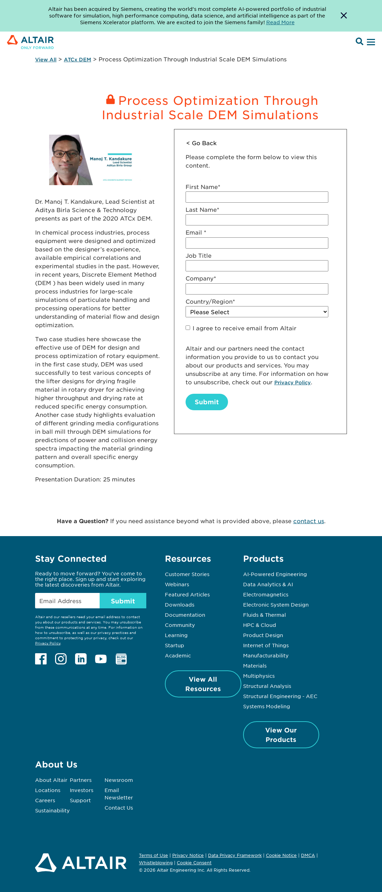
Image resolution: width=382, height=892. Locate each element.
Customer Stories (187, 574)
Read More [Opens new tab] (280, 22)
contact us (308, 520)
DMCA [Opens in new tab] (308, 855)
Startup (174, 645)
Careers (45, 800)
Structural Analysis (267, 686)
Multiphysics (259, 676)
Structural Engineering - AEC (280, 696)
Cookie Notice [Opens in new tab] (281, 855)
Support (80, 800)
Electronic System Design (276, 604)
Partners (81, 780)
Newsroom (119, 780)
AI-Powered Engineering (275, 574)
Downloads (179, 604)
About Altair (51, 780)
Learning (176, 635)
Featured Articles (187, 594)
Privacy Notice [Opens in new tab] (188, 855)
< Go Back (201, 142)
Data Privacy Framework (235, 855)
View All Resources (203, 683)
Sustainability (52, 810)
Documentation (185, 614)
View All (45, 59)
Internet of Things (266, 645)
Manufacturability (266, 655)
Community (180, 625)
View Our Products (281, 734)
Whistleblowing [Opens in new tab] (156, 862)
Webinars (177, 584)
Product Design (263, 635)
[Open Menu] (370, 42)
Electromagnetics (265, 594)
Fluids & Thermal (264, 614)
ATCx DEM (77, 59)
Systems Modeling (266, 706)
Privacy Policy (292, 382)
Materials (255, 665)
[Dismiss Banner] (344, 16)
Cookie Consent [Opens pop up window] (194, 862)
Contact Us (119, 807)
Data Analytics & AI (268, 584)
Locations (47, 790)
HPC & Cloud (259, 625)
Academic (178, 655)
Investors (81, 790)
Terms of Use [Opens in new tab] (153, 855)
